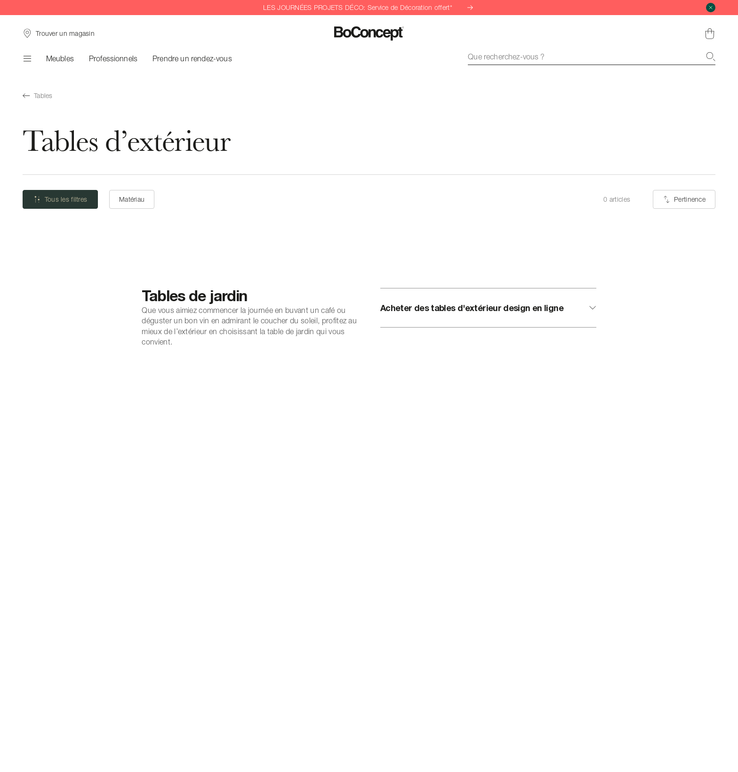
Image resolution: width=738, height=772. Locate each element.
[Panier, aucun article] (709, 33)
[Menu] (27, 58)
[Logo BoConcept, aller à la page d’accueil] (369, 33)
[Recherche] (710, 56)
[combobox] (591, 56)
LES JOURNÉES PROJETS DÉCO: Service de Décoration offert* (369, 7)
